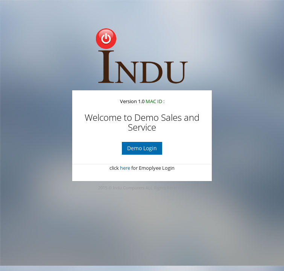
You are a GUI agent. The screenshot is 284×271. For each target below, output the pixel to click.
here (125, 167)
